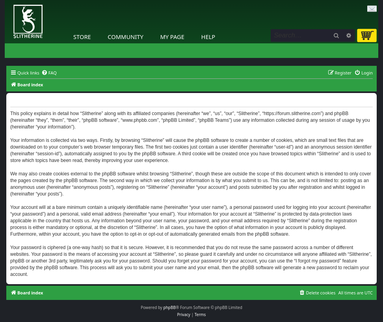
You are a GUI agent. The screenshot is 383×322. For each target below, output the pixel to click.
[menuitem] (49, 73)
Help (208, 37)
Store (82, 37)
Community (125, 37)
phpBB (170, 307)
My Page (172, 37)
